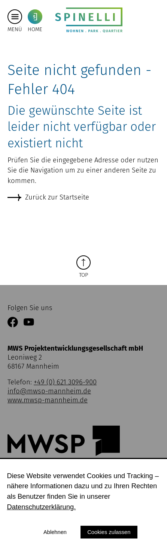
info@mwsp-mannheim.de (49, 391)
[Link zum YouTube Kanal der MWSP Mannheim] (29, 322)
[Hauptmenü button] (14, 17)
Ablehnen (55, 532)
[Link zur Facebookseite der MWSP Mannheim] (12, 322)
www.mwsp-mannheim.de (47, 400)
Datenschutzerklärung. (41, 507)
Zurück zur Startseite (57, 197)
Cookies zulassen (108, 532)
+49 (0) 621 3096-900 (65, 382)
